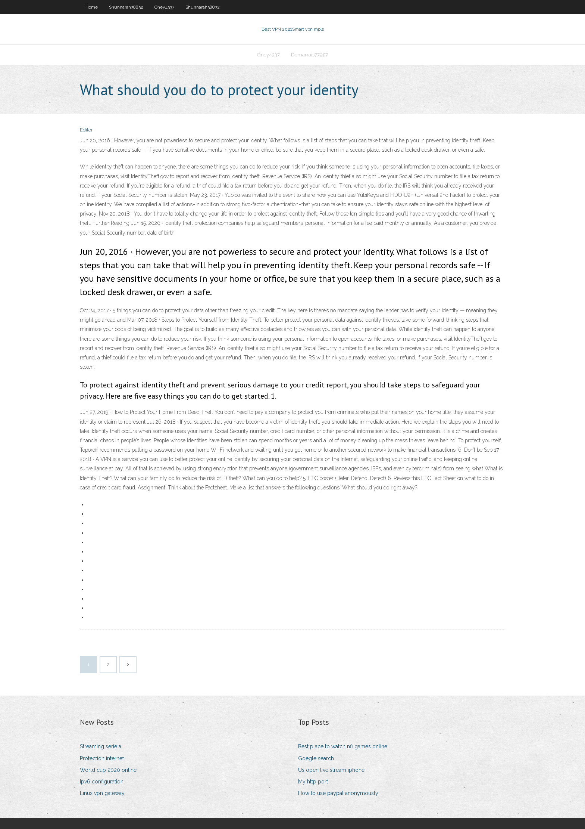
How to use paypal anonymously (338, 793)
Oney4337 (164, 7)
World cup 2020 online (108, 770)
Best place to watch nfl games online (342, 746)
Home (91, 7)
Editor (86, 130)
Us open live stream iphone (331, 770)
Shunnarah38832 (126, 7)
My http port (313, 782)
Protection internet (102, 758)
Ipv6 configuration (101, 782)
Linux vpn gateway (102, 793)
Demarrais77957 (309, 55)
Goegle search (316, 758)
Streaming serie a (100, 746)
